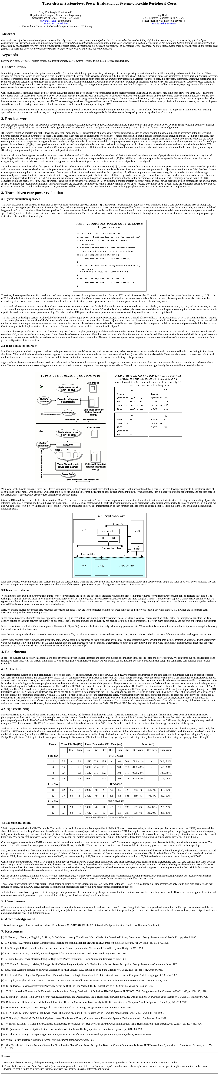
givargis (45, 20)
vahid (53, 20)
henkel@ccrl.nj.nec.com (163, 23)
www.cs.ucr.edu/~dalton (55, 23)
